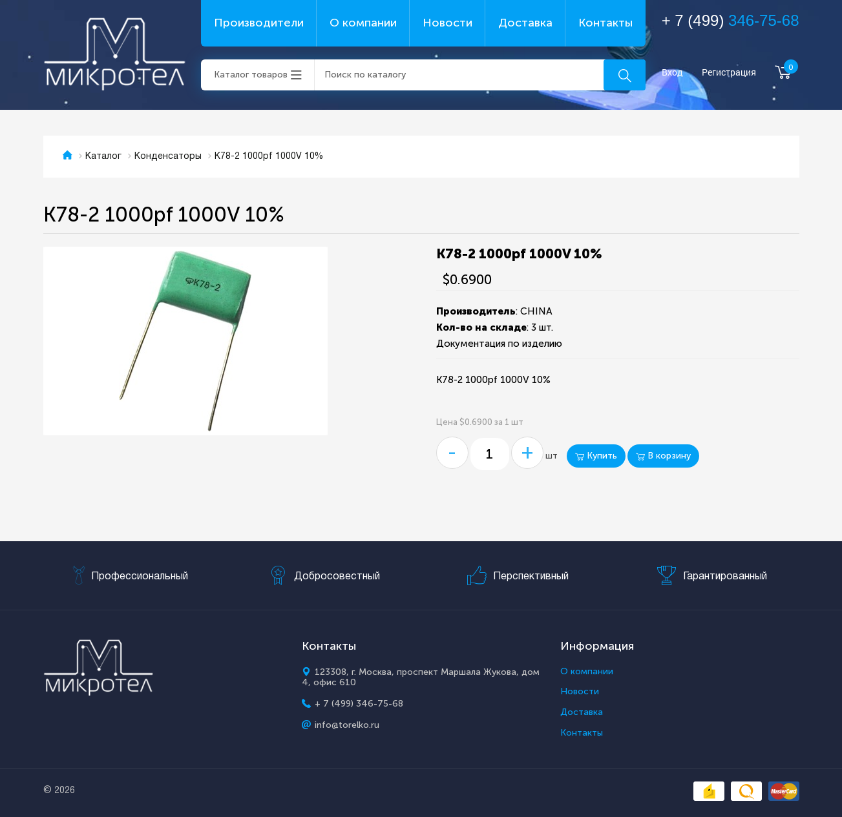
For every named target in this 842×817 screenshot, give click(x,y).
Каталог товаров (251, 74)
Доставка (525, 23)
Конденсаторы (168, 156)
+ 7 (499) (730, 20)
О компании (363, 23)
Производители (259, 23)
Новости (447, 23)
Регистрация (729, 72)
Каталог (103, 156)
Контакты (605, 23)
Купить (596, 455)
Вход (672, 72)
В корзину (663, 455)
